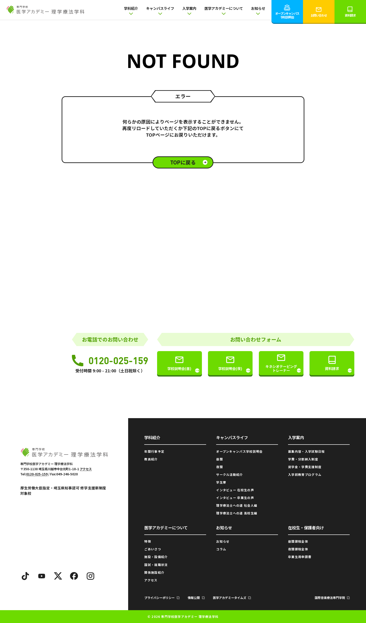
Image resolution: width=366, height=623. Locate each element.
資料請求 (350, 12)
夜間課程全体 (298, 549)
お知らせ (258, 10)
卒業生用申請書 (299, 557)
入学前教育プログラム (304, 474)
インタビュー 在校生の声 (235, 490)
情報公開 (196, 597)
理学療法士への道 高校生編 (236, 513)
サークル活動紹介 (229, 474)
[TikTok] (25, 576)
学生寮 (221, 482)
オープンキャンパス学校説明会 (287, 11)
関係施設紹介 (154, 572)
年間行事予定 (154, 451)
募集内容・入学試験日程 (306, 451)
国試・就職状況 (156, 564)
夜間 (219, 467)
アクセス (86, 469)
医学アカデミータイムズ (232, 597)
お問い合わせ (319, 12)
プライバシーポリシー (161, 597)
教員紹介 (151, 459)
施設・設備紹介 (156, 557)
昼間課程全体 (298, 541)
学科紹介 (131, 10)
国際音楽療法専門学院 (332, 597)
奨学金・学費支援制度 (304, 467)
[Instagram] (90, 576)
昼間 (219, 459)
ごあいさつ (152, 549)
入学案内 (189, 10)
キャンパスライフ (160, 10)
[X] (58, 576)
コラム (221, 549)
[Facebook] (74, 576)
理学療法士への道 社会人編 (236, 505)
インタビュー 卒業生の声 (235, 497)
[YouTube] (42, 576)
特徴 (147, 541)
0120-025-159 (110, 360)
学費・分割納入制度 (303, 459)
